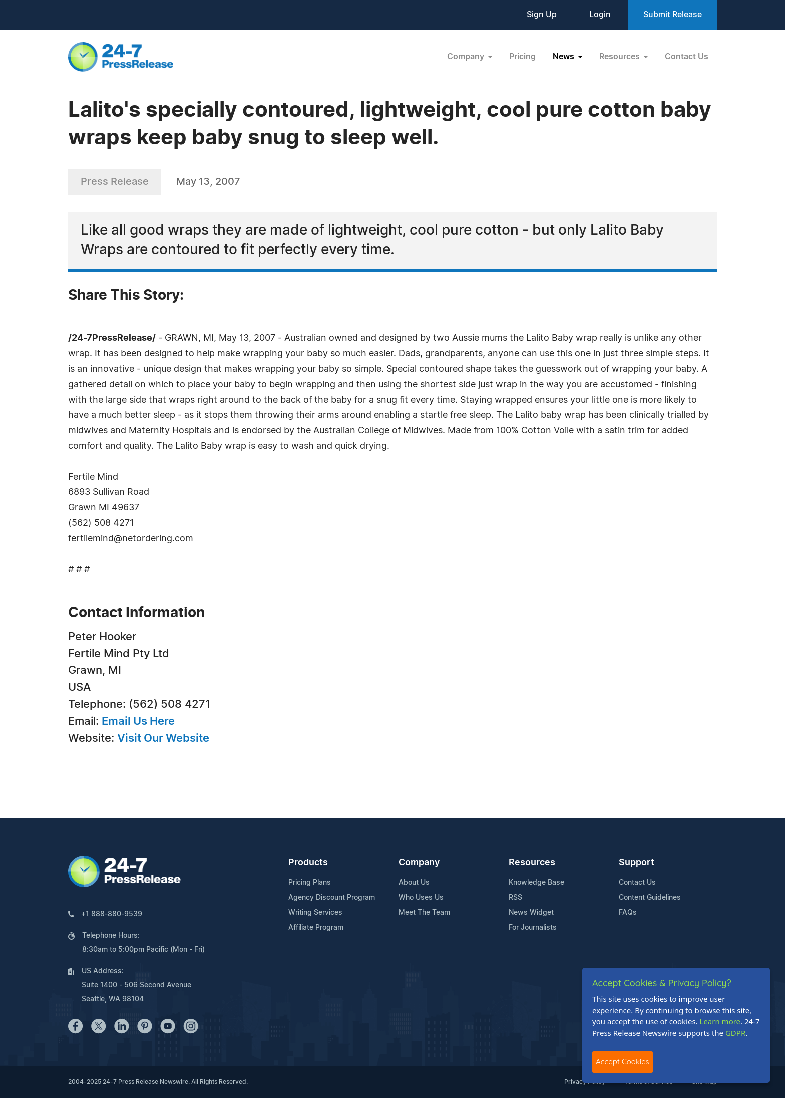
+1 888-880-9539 (111, 914)
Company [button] (466, 57)
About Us (414, 882)
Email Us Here (138, 721)
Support (636, 862)
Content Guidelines (650, 897)
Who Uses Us (421, 897)
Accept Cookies (622, 1061)
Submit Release (672, 15)
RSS (515, 897)
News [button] (564, 57)
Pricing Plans (309, 882)
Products (308, 862)
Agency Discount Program (331, 897)
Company (419, 862)
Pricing (522, 57)
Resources (532, 862)
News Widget (531, 912)
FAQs (628, 912)
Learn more (720, 1021)
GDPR (735, 1033)
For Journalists (533, 927)
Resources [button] (620, 57)
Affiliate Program (315, 927)
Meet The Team (424, 912)
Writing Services (315, 912)
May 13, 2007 (208, 182)
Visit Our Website (163, 738)
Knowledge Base (536, 882)
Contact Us (686, 57)
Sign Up (542, 15)
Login (600, 15)
